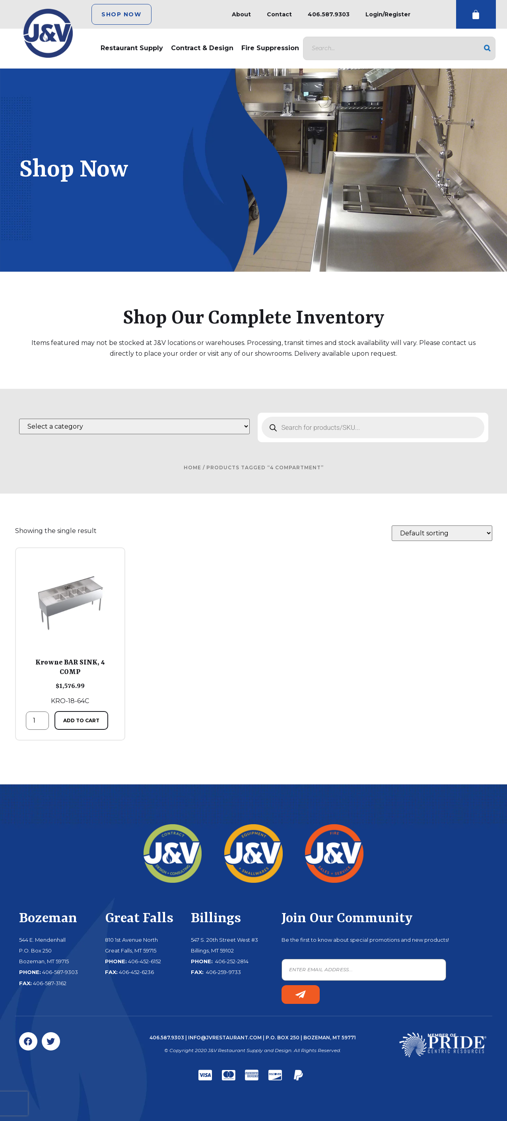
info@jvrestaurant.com (225, 1038)
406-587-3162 (49, 983)
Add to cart (81, 720)
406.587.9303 (329, 14)
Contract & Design (202, 48)
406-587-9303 (60, 972)
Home (192, 467)
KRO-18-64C (70, 631)
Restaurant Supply (132, 48)
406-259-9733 (223, 972)
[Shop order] (442, 533)
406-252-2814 (231, 961)
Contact (279, 14)
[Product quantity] (37, 720)
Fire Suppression (270, 48)
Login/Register (387, 14)
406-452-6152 (144, 961)
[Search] (487, 48)
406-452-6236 (136, 972)
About (241, 14)
